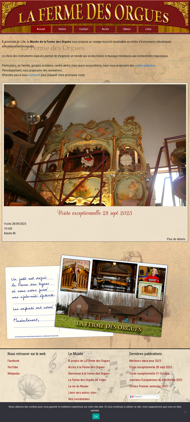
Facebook (13, 361)
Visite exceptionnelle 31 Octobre (149, 373)
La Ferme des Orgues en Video (87, 380)
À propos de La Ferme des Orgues (89, 361)
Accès (105, 29)
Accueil (41, 29)
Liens (148, 29)
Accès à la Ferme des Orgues (86, 367)
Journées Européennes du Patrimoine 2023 (155, 380)
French (136, 396)
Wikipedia (13, 373)
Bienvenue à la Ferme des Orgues (88, 373)
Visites (62, 29)
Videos (127, 29)
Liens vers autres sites (82, 392)
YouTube (12, 367)
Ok (95, 416)
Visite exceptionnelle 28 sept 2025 (150, 367)
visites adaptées (145, 65)
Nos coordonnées (79, 399)
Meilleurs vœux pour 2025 (145, 361)
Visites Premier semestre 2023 (148, 386)
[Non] (185, 412)
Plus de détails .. (177, 239)
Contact (83, 29)
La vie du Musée (78, 386)
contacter (34, 75)
